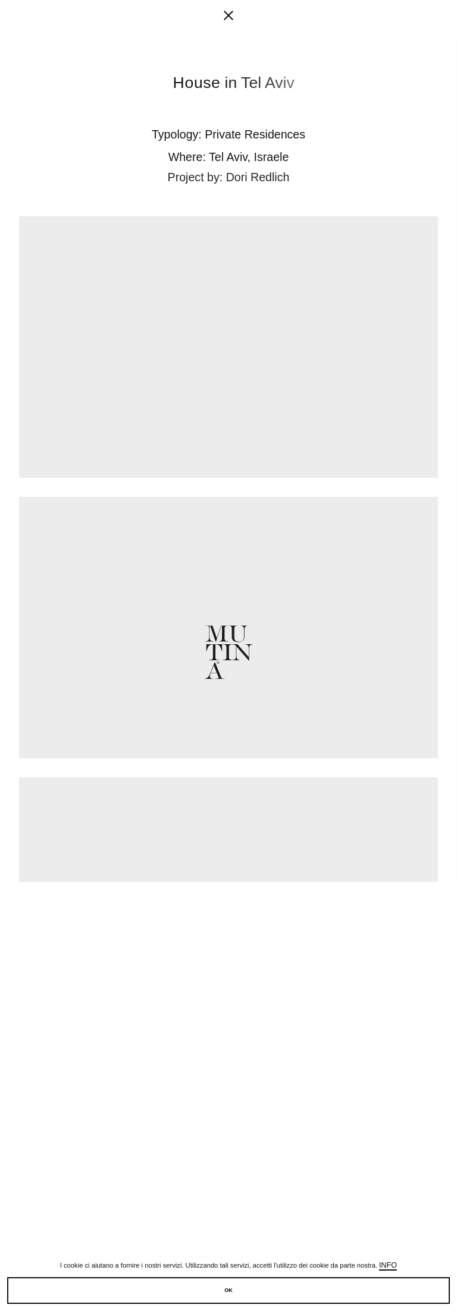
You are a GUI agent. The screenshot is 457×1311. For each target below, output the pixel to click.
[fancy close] (228, 18)
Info (388, 1265)
